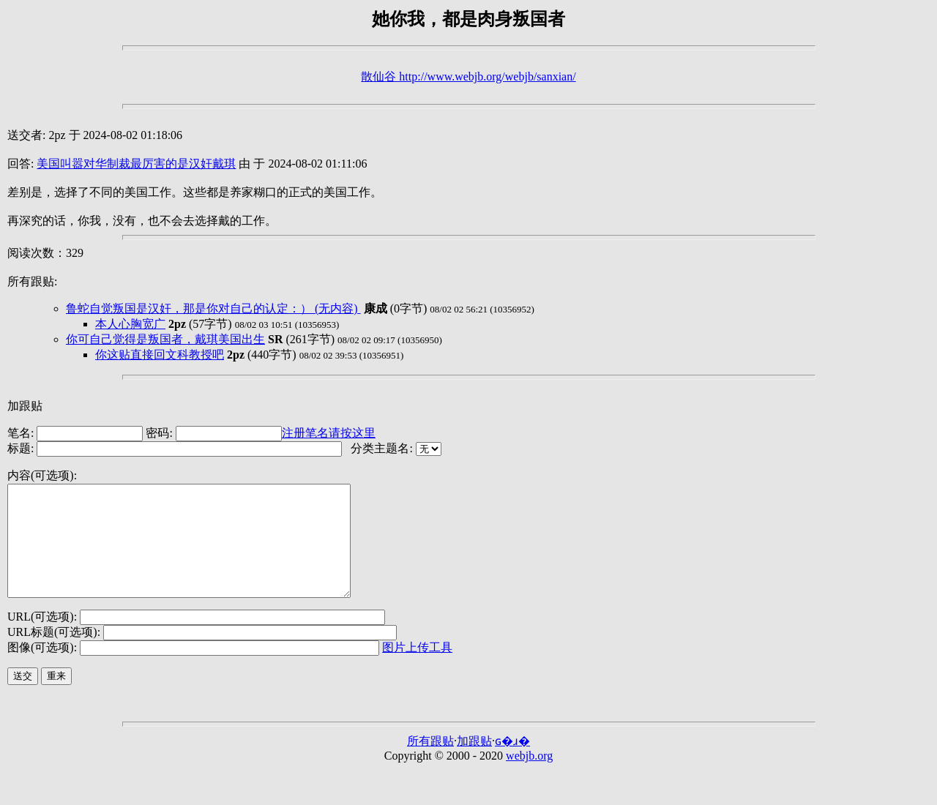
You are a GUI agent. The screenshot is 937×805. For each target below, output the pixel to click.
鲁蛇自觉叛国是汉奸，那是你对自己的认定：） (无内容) (213, 308)
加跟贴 (24, 406)
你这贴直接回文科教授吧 (159, 354)
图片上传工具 (417, 669)
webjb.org (529, 777)
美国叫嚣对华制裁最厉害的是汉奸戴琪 (136, 163)
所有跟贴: (32, 281)
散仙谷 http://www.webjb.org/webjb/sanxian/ (468, 76)
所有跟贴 (430, 763)
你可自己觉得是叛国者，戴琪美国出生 (165, 339)
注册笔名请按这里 (329, 433)
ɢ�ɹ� (512, 763)
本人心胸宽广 (130, 324)
